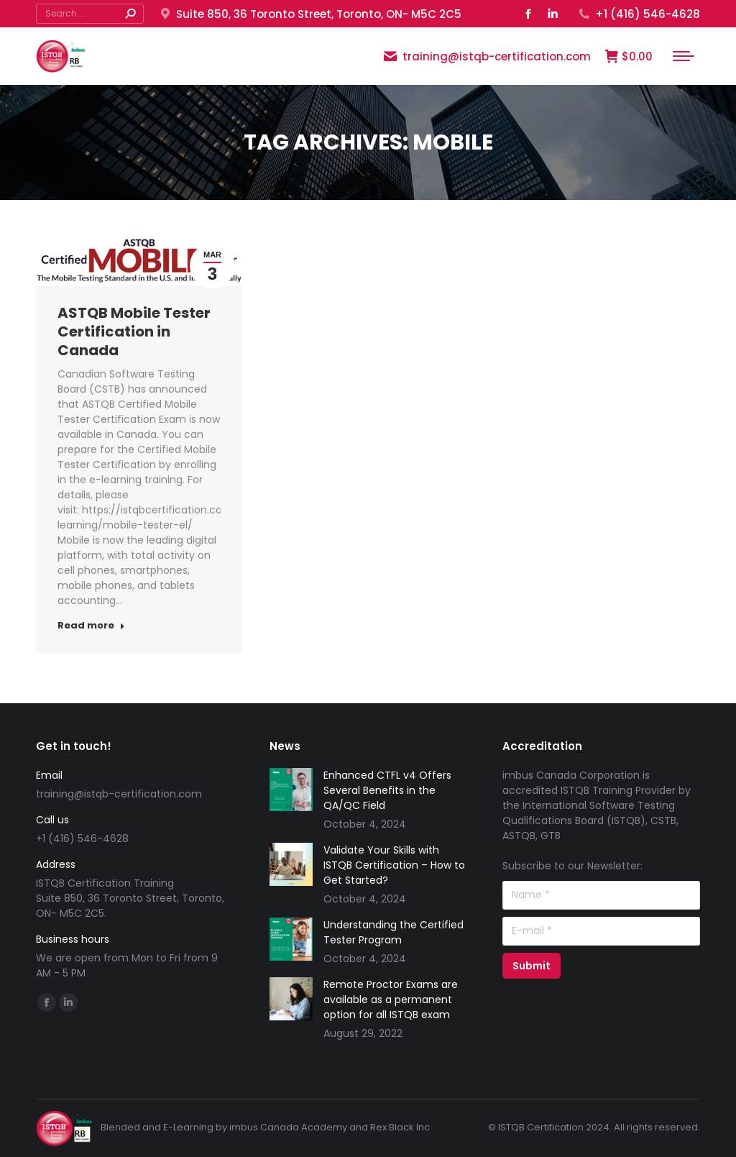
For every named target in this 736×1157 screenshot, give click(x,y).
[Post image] (291, 789)
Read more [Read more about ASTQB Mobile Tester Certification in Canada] (91, 625)
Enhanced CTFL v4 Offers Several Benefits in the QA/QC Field (387, 790)
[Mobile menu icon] (683, 56)
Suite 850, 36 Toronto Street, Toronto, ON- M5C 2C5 (309, 14)
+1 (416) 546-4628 (638, 14)
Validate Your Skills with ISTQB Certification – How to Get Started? (394, 865)
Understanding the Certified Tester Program (393, 932)
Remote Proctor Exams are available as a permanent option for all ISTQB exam (390, 999)
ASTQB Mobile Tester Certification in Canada (134, 331)
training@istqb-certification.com (486, 56)
